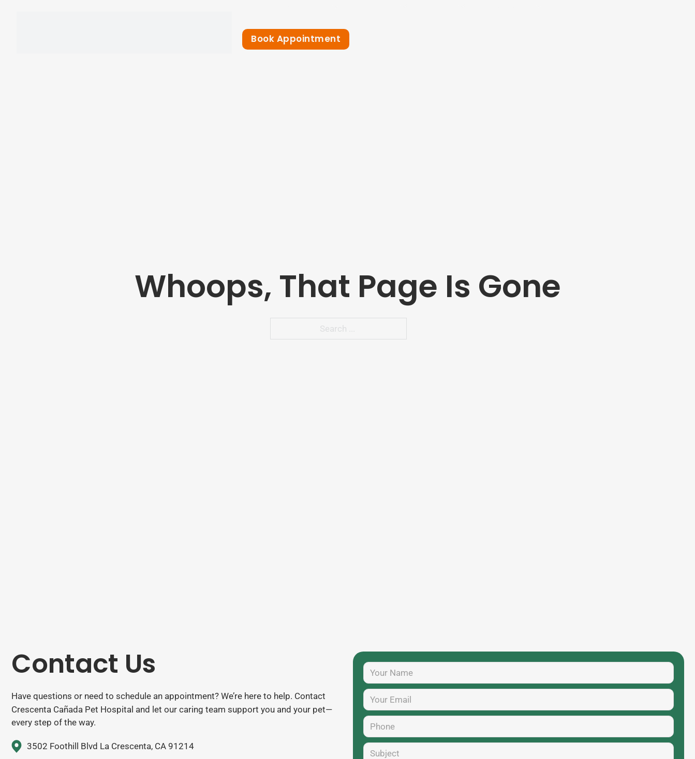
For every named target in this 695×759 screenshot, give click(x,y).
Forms (437, 6)
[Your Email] (518, 699)
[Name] (518, 673)
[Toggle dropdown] (335, 6)
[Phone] (518, 726)
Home (255, 6)
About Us (305, 6)
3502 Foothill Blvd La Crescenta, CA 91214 (110, 746)
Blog (569, 6)
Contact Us (620, 6)
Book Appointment (296, 39)
